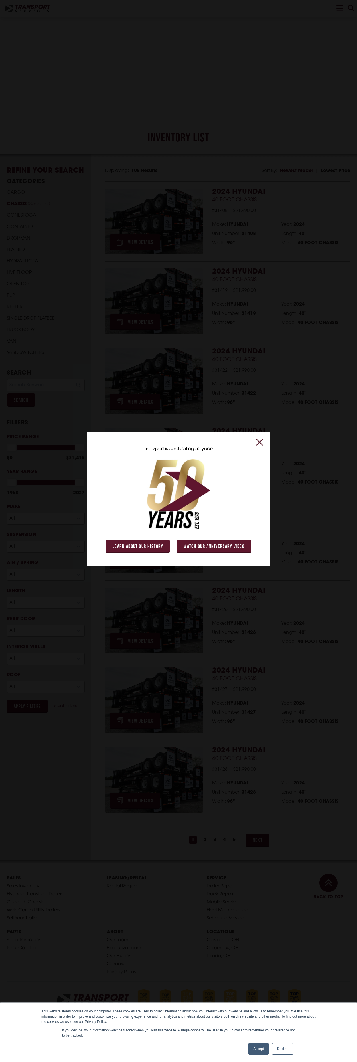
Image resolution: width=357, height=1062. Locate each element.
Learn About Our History (138, 546)
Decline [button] (282, 1049)
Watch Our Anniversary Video (214, 546)
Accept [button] (258, 1049)
